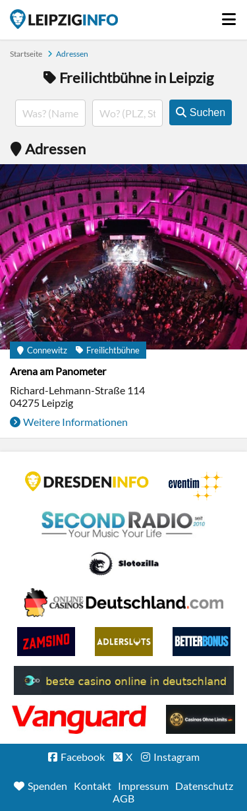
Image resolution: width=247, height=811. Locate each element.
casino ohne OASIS (79, 719)
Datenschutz (204, 785)
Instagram (176, 756)
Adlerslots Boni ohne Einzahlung (124, 641)
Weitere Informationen (75, 421)
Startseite (64, 19)
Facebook (83, 756)
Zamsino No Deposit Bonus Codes (46, 641)
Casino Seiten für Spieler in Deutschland (124, 563)
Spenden (47, 785)
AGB (123, 798)
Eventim (196, 485)
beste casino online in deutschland (124, 680)
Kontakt (92, 785)
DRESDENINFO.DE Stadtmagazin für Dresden (87, 481)
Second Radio (123, 524)
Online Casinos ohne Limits (200, 719)
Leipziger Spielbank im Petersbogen (123, 602)
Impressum (143, 785)
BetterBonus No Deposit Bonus (202, 641)
